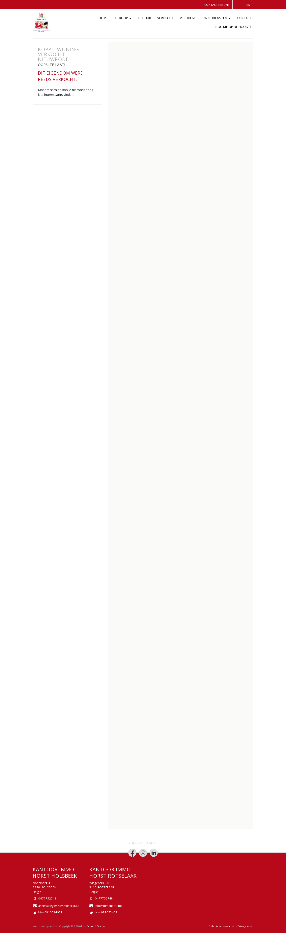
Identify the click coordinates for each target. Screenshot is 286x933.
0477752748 (47, 898)
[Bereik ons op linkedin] (154, 853)
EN (248, 5)
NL (237, 5)
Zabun (90, 926)
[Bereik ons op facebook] (132, 853)
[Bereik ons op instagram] (143, 853)
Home (103, 18)
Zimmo (101, 926)
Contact (244, 18)
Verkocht (165, 18)
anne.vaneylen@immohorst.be (58, 906)
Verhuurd (188, 18)
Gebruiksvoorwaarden (222, 926)
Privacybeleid (245, 926)
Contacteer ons (216, 5)
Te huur (144, 18)
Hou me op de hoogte (233, 27)
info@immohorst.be (108, 906)
